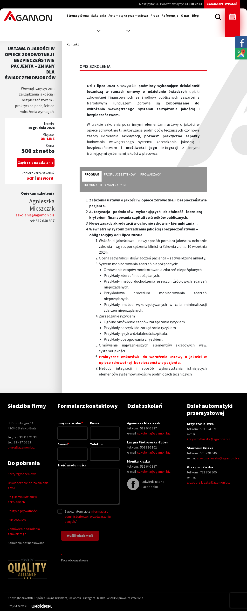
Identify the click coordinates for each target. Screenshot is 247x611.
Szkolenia (98, 16)
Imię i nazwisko (72, 428)
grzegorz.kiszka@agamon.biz (208, 482)
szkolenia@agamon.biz (35, 215)
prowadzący (150, 174)
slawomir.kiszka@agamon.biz (218, 458)
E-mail (72, 449)
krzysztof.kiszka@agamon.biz (208, 439)
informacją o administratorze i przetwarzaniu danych (88, 516)
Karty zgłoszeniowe (22, 474)
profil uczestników (120, 174)
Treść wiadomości (88, 484)
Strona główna (78, 16)
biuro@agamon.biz (21, 447)
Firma (105, 428)
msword (45, 178)
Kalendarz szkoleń (222, 4)
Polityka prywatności (23, 511)
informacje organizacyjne (105, 185)
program (91, 174)
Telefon (105, 449)
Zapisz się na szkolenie (35, 163)
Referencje (170, 16)
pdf (30, 178)
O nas (185, 16)
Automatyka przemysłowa (128, 16)
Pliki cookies (17, 520)
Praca (155, 16)
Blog (195, 16)
